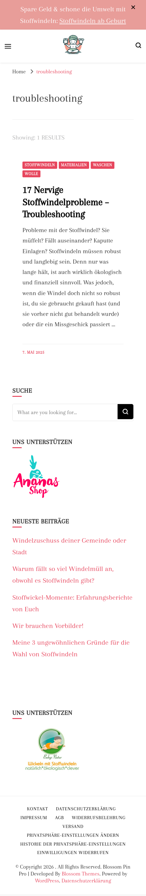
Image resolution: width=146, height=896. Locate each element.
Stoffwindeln (40, 165)
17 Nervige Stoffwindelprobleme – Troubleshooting (65, 202)
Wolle (31, 174)
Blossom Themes (80, 873)
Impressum (34, 817)
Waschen (102, 165)
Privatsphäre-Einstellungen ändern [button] (73, 835)
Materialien (74, 165)
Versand (73, 826)
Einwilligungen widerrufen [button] (73, 852)
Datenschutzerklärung (86, 880)
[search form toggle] (138, 46)
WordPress (47, 880)
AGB (59, 817)
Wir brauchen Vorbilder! (48, 626)
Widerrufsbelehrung (98, 817)
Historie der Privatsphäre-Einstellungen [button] (73, 844)
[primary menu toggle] (8, 46)
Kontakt (37, 808)
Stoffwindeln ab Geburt (92, 21)
